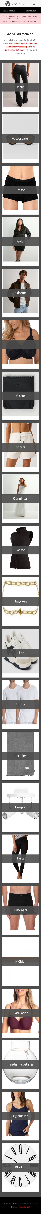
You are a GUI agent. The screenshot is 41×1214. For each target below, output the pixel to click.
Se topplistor (9, 10)
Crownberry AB (25, 1207)
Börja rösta (31, 10)
